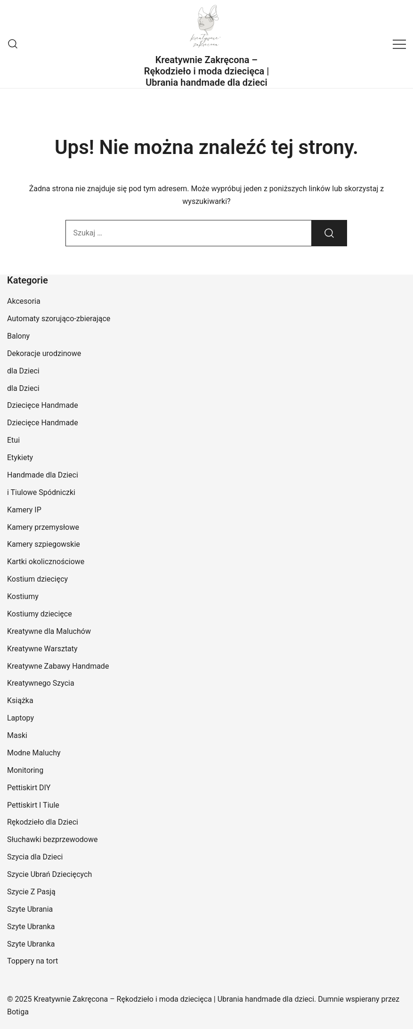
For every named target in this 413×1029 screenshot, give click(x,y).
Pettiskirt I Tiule (33, 805)
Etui (13, 440)
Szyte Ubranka (31, 926)
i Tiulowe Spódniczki (41, 492)
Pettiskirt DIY (28, 787)
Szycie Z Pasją (31, 891)
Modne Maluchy (34, 752)
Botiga (18, 1011)
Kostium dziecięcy (37, 579)
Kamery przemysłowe (43, 527)
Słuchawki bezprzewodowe (52, 839)
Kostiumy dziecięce (39, 613)
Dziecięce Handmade (42, 405)
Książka (20, 700)
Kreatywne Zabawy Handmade (58, 666)
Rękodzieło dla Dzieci (42, 822)
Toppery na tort (32, 960)
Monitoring (25, 770)
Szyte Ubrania (30, 909)
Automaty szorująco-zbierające (58, 318)
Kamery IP (24, 509)
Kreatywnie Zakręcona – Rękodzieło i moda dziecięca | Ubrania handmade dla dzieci (206, 71)
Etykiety (20, 457)
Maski (17, 735)
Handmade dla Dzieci (42, 474)
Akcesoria (23, 301)
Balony (18, 336)
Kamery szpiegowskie (43, 544)
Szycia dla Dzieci (35, 856)
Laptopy (20, 717)
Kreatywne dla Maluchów (49, 631)
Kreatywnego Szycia (40, 683)
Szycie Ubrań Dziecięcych (49, 874)
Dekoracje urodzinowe (44, 353)
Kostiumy (23, 596)
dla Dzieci (23, 370)
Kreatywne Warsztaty (42, 648)
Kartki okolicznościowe (45, 561)
